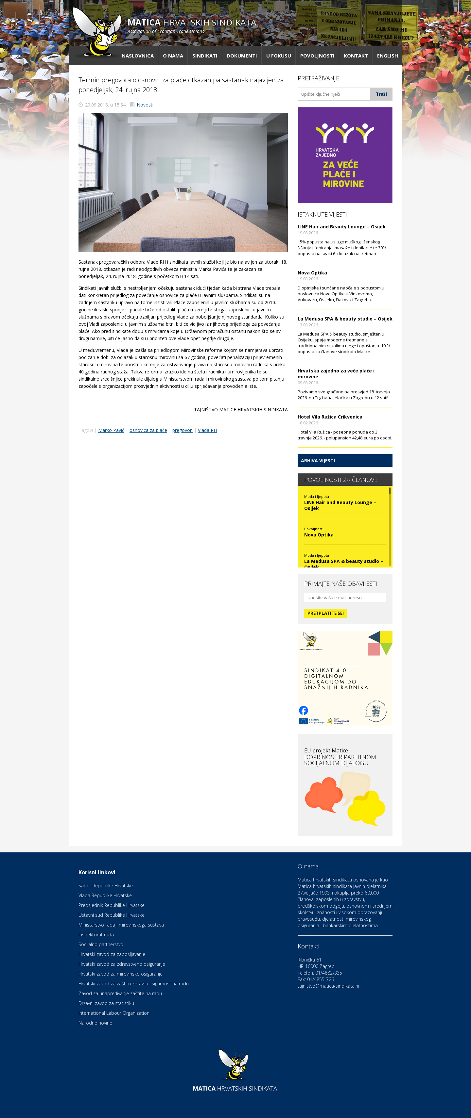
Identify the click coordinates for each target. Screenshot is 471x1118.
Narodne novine (95, 1023)
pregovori (182, 430)
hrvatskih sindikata (192, 25)
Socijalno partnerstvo (100, 944)
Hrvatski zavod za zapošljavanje (111, 954)
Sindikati (205, 55)
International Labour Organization (113, 1013)
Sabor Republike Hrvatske (105, 885)
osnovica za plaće (148, 430)
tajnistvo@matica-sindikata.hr (329, 986)
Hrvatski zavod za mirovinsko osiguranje (120, 974)
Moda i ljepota (316, 496)
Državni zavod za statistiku (106, 1003)
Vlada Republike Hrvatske (105, 895)
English (387, 55)
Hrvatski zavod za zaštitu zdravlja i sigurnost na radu (133, 983)
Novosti (145, 105)
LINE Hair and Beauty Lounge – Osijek (342, 226)
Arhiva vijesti (318, 460)
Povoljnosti (317, 55)
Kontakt (356, 55)
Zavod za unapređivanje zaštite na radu (120, 993)
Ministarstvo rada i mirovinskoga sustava (121, 925)
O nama (173, 55)
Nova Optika (312, 273)
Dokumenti (242, 55)
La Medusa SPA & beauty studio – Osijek (345, 319)
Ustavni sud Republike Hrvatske (111, 915)
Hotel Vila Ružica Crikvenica (330, 417)
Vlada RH (207, 430)
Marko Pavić (111, 430)
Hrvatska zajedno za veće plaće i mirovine (336, 374)
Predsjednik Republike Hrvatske (111, 905)
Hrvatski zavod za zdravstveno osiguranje (121, 964)
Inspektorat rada (96, 934)
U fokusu (278, 55)
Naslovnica (138, 55)
